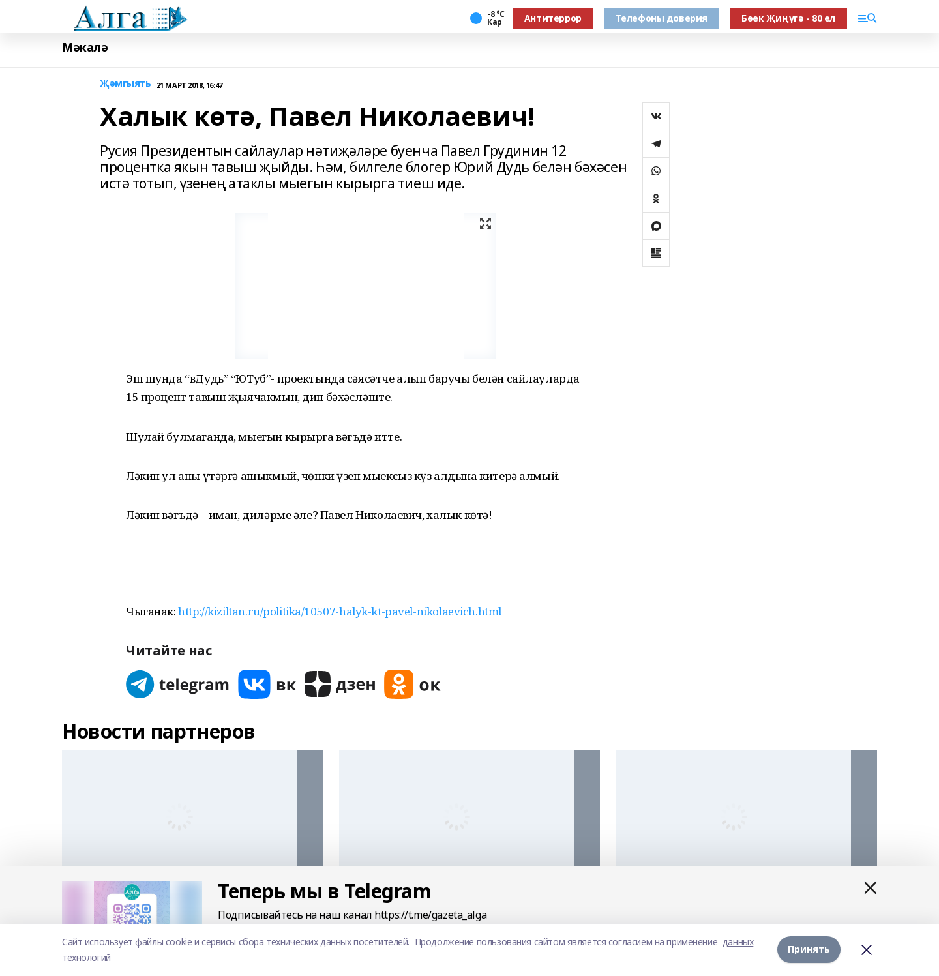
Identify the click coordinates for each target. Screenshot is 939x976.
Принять (809, 949)
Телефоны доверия (662, 18)
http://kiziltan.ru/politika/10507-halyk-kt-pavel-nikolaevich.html (339, 611)
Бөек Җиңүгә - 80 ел (788, 18)
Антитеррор (553, 18)
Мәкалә (85, 47)
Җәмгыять (125, 83)
